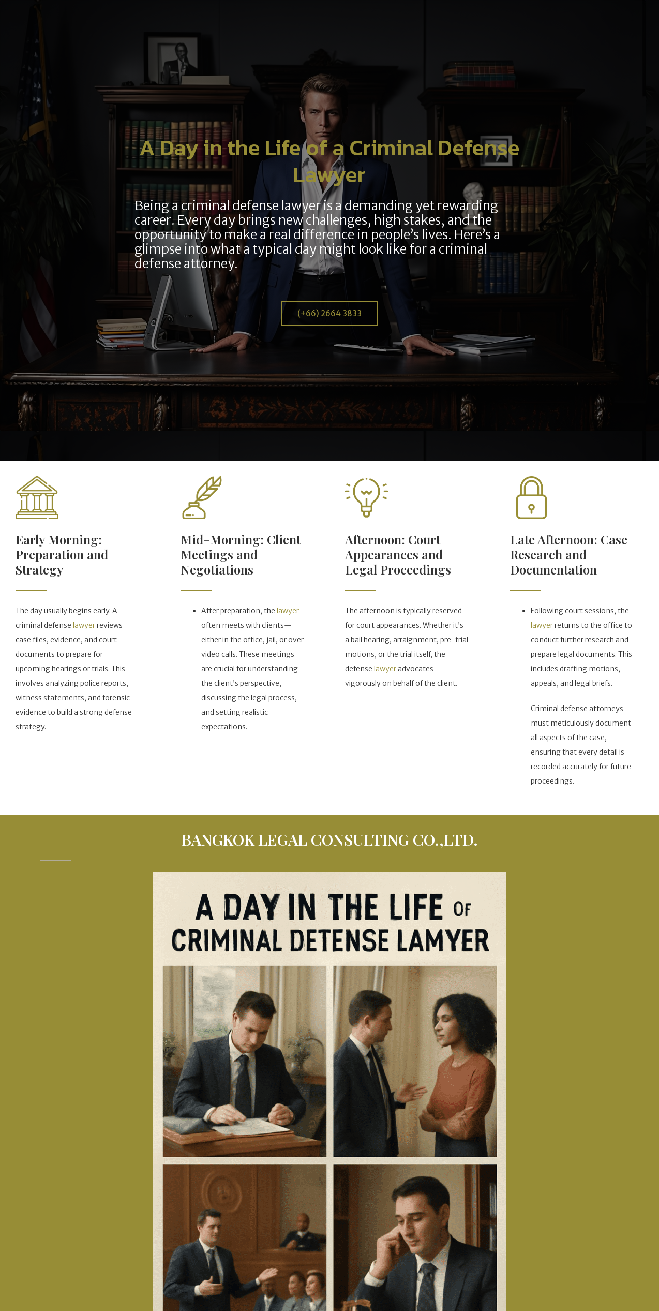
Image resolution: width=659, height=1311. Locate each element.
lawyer (84, 625)
